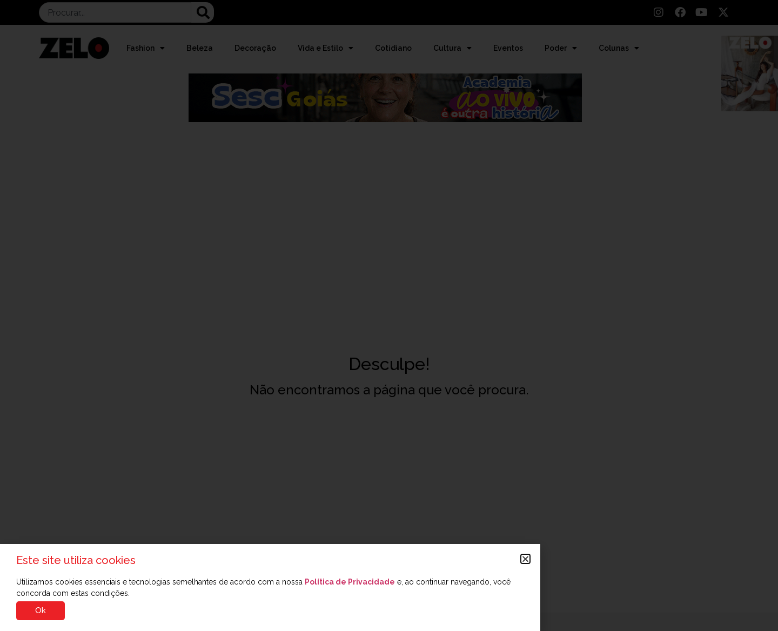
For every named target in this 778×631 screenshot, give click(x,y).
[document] (389, 315)
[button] (525, 559)
